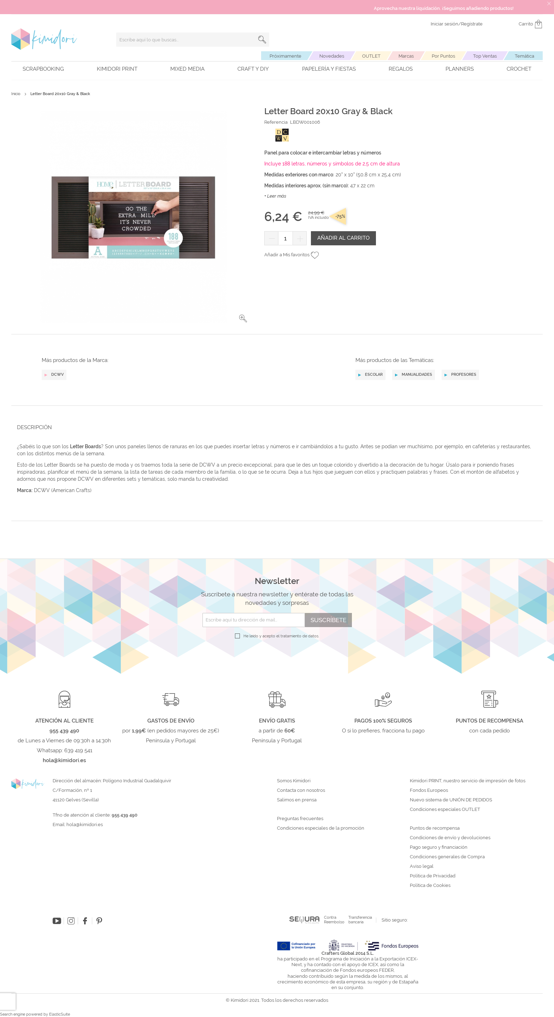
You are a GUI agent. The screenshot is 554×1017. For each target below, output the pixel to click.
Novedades (331, 56)
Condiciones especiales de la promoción (321, 828)
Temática (524, 56)
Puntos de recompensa (435, 828)
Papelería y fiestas (329, 69)
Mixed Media (187, 69)
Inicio (15, 94)
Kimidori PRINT (117, 69)
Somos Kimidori (294, 780)
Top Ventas (485, 56)
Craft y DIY (253, 69)
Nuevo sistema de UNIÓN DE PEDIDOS (451, 799)
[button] (243, 318)
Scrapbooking (43, 69)
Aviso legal (422, 866)
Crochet (519, 69)
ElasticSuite (59, 1014)
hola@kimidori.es (84, 824)
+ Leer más (275, 196)
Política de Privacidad (432, 875)
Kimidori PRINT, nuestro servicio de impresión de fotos (467, 780)
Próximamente (285, 56)
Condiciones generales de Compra (447, 856)
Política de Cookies (430, 885)
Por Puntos (443, 56)
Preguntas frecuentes (300, 818)
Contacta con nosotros (301, 790)
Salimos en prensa (297, 799)
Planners (460, 69)
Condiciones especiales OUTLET (445, 809)
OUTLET (371, 56)
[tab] (274, 427)
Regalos (401, 69)
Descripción (34, 427)
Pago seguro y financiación (438, 847)
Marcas (406, 56)
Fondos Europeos (429, 790)
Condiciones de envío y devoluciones (450, 837)
